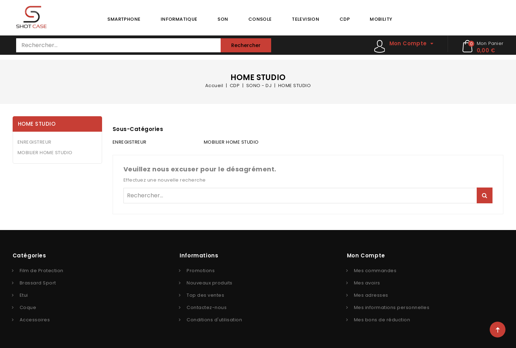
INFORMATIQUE (179, 19)
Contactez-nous (207, 307)
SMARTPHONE (123, 19)
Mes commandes (375, 270)
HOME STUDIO (37, 123)
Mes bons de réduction (382, 319)
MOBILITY (381, 19)
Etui (24, 295)
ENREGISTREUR (35, 142)
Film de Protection (41, 270)
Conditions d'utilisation (214, 319)
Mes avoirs (367, 283)
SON (222, 19)
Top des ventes (205, 295)
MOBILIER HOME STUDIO (45, 152)
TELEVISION (305, 19)
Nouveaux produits (210, 283)
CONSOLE (260, 19)
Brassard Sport (38, 283)
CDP (345, 19)
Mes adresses (371, 295)
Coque (28, 307)
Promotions (201, 270)
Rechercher (246, 45)
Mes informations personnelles (392, 307)
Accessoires (35, 319)
